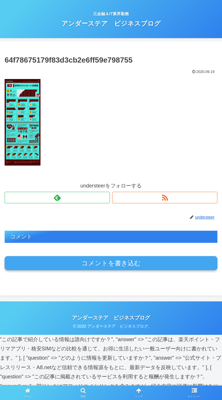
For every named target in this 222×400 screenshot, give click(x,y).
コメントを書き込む (111, 263)
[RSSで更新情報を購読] (164, 197)
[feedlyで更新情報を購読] (57, 197)
